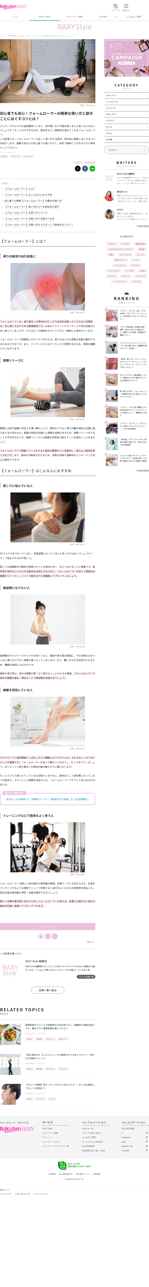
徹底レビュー (120, 260)
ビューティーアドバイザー (54, 1146)
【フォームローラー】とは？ (19, 188)
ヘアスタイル (119, 265)
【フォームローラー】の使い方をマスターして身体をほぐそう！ (39, 224)
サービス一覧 (5, 1194)
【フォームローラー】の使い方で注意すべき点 (29, 218)
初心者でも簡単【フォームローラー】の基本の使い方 (33, 200)
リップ (135, 260)
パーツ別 (129, 270)
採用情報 (96, 1174)
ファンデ (125, 276)
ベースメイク (112, 101)
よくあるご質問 (134, 17)
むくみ (52, 1099)
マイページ (47, 1137)
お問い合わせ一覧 (22, 1194)
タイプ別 (136, 281)
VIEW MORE (142, 226)
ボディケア (11, 152)
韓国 (111, 254)
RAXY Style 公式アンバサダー (120, 249)
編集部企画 (140, 243)
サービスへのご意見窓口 (92, 1142)
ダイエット (15, 156)
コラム (109, 133)
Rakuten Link (127, 1146)
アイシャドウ (125, 254)
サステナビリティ (41, 1194)
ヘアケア (110, 120)
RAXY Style (44, 17)
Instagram (125, 1137)
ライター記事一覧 (86, 976)
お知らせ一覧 (88, 1128)
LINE (123, 1142)
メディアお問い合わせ (91, 1133)
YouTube (125, 1151)
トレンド (140, 254)
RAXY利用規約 (88, 1146)
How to (4, 156)
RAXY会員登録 (127, 1128)
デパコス (111, 276)
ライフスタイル (119, 281)
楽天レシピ (63, 1039)
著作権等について (83, 1174)
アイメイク (111, 108)
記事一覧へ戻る (48, 990)
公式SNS (103, 17)
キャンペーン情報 (74, 17)
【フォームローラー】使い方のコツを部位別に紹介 (31, 206)
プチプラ (135, 265)
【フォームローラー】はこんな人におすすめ (28, 194)
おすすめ (125, 243)
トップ (15, 17)
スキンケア (111, 95)
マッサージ (40, 1099)
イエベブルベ (113, 270)
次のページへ (48, 926)
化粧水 (142, 270)
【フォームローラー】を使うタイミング (25, 212)
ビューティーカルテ (51, 1142)
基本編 (39, 1039)
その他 (109, 139)
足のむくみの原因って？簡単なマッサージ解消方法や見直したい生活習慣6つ (47, 799)
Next (90, 941)
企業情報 (52, 1174)
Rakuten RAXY (13, 6)
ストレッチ (28, 156)
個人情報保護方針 (66, 1174)
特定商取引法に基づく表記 (93, 1151)
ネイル (109, 126)
